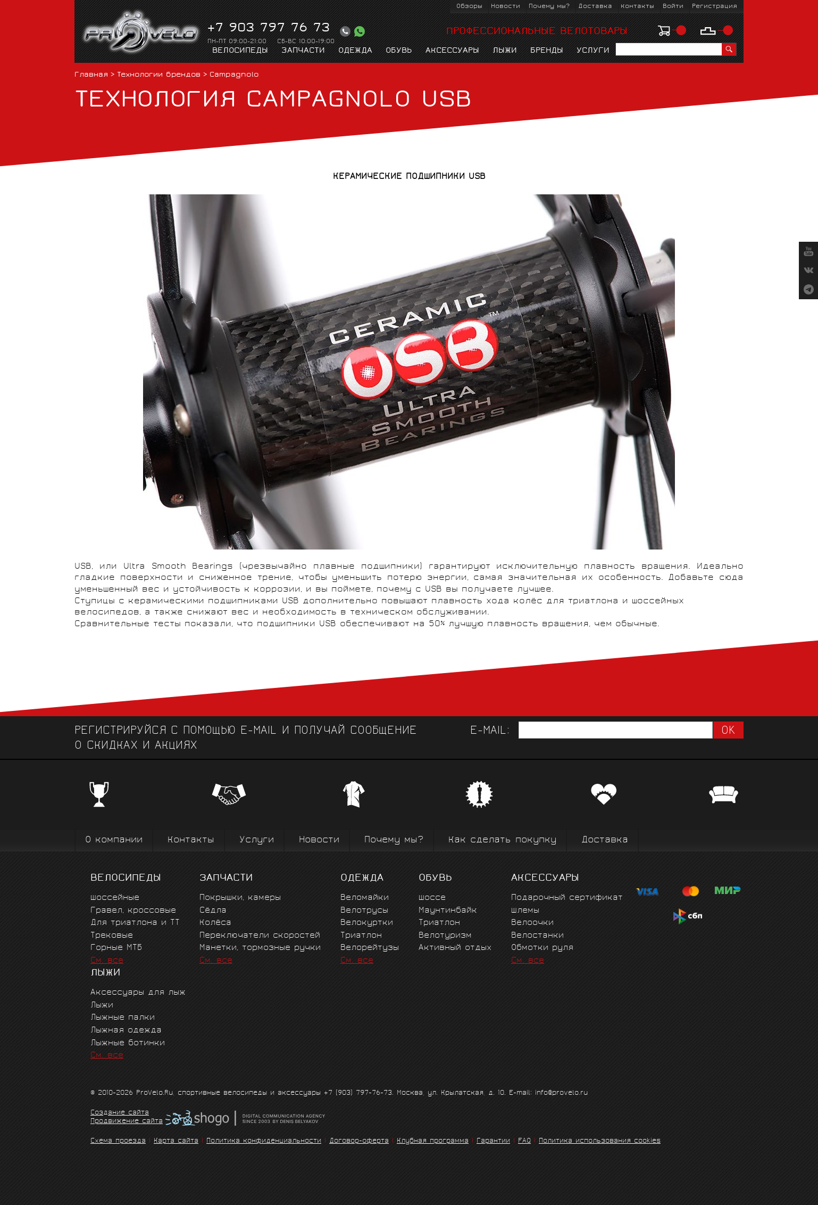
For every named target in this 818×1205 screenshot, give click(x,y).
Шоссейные (114, 898)
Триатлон (361, 935)
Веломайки (364, 898)
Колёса (215, 923)
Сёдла (213, 910)
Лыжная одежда (126, 1030)
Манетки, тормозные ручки (260, 948)
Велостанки (537, 935)
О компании (114, 840)
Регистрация (714, 7)
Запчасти (303, 51)
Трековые (111, 935)
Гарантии (493, 1141)
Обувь (399, 51)
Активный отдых (455, 948)
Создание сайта (119, 1113)
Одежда (355, 51)
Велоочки (532, 923)
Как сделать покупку (502, 840)
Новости (505, 7)
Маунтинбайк (448, 910)
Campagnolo (234, 75)
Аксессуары (452, 51)
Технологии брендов (159, 75)
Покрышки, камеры (240, 898)
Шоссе (432, 898)
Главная (91, 75)
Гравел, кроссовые (133, 910)
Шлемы (525, 910)
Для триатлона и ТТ (135, 923)
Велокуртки (366, 923)
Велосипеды (240, 51)
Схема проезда (118, 1141)
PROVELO (141, 32)
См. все (106, 960)
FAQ (524, 1141)
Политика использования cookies (600, 1141)
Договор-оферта (359, 1141)
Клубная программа (433, 1141)
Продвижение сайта (126, 1122)
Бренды (546, 51)
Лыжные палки (122, 1017)
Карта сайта (176, 1141)
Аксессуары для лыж (138, 992)
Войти (673, 7)
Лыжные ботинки (127, 1043)
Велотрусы (364, 910)
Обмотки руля (542, 948)
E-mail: (490, 731)
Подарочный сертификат (567, 898)
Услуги (593, 51)
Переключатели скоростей (259, 935)
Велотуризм (445, 935)
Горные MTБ (116, 948)
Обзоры (469, 7)
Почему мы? (549, 7)
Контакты (637, 7)
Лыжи (505, 51)
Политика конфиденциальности (263, 1141)
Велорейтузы (369, 948)
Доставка (595, 7)
